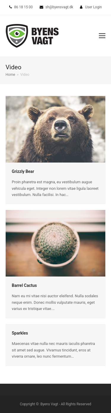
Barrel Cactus (24, 285)
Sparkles (20, 333)
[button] (102, 35)
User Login (93, 7)
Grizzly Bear (23, 171)
